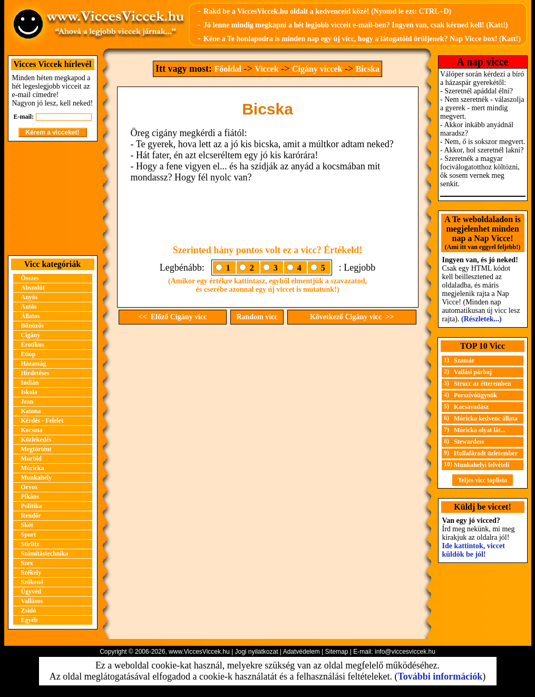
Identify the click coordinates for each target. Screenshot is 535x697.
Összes (30, 278)
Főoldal (227, 68)
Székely (31, 572)
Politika (31, 506)
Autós (29, 306)
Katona (31, 411)
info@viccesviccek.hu (405, 651)
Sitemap (336, 651)
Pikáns (30, 496)
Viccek (267, 68)
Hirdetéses (35, 373)
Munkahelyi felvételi (481, 465)
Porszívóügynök (475, 395)
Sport (28, 534)
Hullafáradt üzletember (486, 453)
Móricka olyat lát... (479, 430)
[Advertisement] (52, 198)
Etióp (28, 354)
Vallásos (32, 601)
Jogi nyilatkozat (256, 651)
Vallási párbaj (473, 372)
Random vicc (256, 317)
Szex (27, 563)
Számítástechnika (45, 553)
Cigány (31, 335)
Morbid (31, 458)
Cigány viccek (317, 68)
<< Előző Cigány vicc (173, 317)
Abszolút (33, 287)
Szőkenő (32, 582)
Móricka (32, 468)
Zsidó (28, 610)
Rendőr (31, 515)
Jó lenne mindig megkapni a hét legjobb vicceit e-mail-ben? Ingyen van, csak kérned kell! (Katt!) (355, 25)
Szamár (464, 360)
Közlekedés (36, 439)
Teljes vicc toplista (483, 480)
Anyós (29, 297)
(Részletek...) (481, 319)
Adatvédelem (301, 651)
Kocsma (32, 430)
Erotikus (32, 344)
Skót (27, 525)
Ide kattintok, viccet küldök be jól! (473, 550)
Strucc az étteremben (482, 383)
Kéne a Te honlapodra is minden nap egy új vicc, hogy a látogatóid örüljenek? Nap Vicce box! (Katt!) (362, 39)
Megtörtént (36, 449)
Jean (27, 401)
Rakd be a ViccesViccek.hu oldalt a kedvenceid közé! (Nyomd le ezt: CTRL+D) (327, 11)
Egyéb (29, 620)
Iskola (29, 392)
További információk (439, 676)
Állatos (30, 316)
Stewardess (469, 441)
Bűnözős (32, 325)
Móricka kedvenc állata (486, 418)
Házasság (33, 363)
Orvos (29, 487)
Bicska (368, 68)
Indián (30, 382)
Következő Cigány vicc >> (352, 317)
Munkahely (36, 477)
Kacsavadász (471, 406)
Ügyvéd (31, 591)
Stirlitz (30, 544)
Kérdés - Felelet (42, 420)
